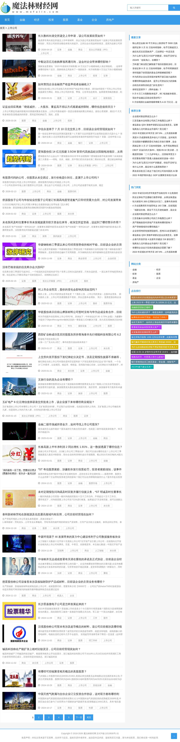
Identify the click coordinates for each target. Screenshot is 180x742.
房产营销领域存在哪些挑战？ (146, 226)
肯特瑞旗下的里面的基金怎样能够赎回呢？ (152, 72)
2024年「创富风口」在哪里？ (146, 60)
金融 (22, 19)
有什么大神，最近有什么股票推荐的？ (150, 167)
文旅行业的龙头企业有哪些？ (55, 379)
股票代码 (72, 191)
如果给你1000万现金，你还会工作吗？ (149, 317)
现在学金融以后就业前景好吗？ (147, 98)
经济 (36, 19)
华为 (70, 326)
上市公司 (12, 28)
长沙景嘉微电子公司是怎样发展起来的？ (62, 604)
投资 (51, 19)
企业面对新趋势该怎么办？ (145, 116)
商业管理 (82, 258)
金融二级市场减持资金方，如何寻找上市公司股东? (68, 424)
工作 (95, 618)
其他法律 (97, 685)
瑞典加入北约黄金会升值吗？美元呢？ (150, 129)
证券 (59, 49)
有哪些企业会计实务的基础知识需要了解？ (152, 247)
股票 (65, 19)
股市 (106, 618)
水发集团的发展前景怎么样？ (145, 332)
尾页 (89, 717)
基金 (80, 19)
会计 (95, 98)
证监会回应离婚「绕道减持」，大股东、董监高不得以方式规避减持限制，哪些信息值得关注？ (59, 106)
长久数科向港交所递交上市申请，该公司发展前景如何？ (72, 35)
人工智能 (99, 550)
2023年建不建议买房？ (142, 367)
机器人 (60, 595)
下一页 (79, 717)
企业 (94, 19)
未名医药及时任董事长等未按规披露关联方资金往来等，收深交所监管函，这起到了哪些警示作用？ (61, 222)
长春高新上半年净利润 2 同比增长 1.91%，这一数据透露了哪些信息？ (80, 446)
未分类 (71, 214)
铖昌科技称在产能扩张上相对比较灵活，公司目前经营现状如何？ (41, 649)
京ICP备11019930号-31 (108, 733)
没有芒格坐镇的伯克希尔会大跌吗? (23, 267)
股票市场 (108, 303)
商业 (80, 49)
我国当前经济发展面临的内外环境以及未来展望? (154, 297)
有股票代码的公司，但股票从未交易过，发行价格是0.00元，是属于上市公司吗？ (50, 177)
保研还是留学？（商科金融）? (146, 89)
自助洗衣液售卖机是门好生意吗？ (148, 85)
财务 (45, 236)
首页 (7, 19)
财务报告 (108, 98)
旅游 (80, 393)
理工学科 (93, 640)
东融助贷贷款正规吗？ (141, 307)
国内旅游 (57, 236)
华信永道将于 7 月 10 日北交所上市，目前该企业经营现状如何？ (77, 129)
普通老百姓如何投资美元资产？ (146, 327)
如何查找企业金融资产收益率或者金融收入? (64, 84)
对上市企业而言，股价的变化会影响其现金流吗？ (68, 289)
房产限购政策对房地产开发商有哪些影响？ (152, 222)
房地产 (110, 19)
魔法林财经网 (90, 733)
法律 (24, 236)
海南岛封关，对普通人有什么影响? (147, 357)
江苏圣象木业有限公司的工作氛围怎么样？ (152, 120)
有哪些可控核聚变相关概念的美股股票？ (62, 671)
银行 (80, 143)
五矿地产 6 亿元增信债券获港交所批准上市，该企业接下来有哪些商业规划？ (48, 402)
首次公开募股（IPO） (99, 49)
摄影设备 (82, 326)
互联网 (60, 550)
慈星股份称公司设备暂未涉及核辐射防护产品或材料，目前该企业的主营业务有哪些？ (53, 581)
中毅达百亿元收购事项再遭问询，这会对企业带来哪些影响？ (74, 61)
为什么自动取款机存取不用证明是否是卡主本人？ (154, 347)
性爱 (91, 708)
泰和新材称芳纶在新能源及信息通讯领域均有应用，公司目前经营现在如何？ (48, 514)
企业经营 (112, 258)
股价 (86, 281)
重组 (106, 573)
